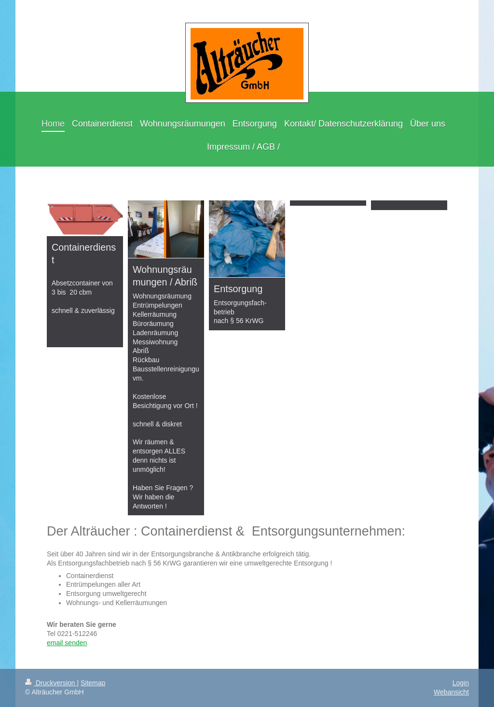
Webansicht (451, 692)
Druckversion (51, 683)
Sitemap (93, 683)
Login (461, 683)
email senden (67, 643)
